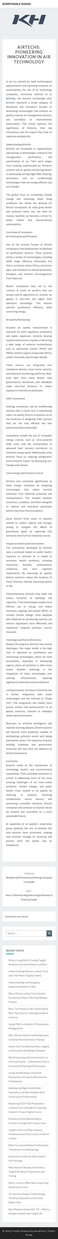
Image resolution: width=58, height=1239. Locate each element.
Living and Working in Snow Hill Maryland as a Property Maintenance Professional (28, 1077)
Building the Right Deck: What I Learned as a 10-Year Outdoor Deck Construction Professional (27, 1092)
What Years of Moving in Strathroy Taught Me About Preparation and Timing (27, 1171)
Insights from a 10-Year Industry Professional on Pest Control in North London (29, 1134)
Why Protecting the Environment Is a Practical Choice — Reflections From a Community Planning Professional (29, 1061)
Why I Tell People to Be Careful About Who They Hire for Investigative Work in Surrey (28, 1013)
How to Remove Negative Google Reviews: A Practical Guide (29, 895)
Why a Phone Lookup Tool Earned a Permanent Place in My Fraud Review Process (28, 997)
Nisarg (29, 1234)
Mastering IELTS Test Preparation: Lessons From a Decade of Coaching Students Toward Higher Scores (27, 1107)
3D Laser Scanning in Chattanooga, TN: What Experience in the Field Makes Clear (27, 1198)
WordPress (40, 1231)
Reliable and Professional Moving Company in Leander (29, 877)
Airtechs (10, 98)
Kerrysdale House (16, 4)
